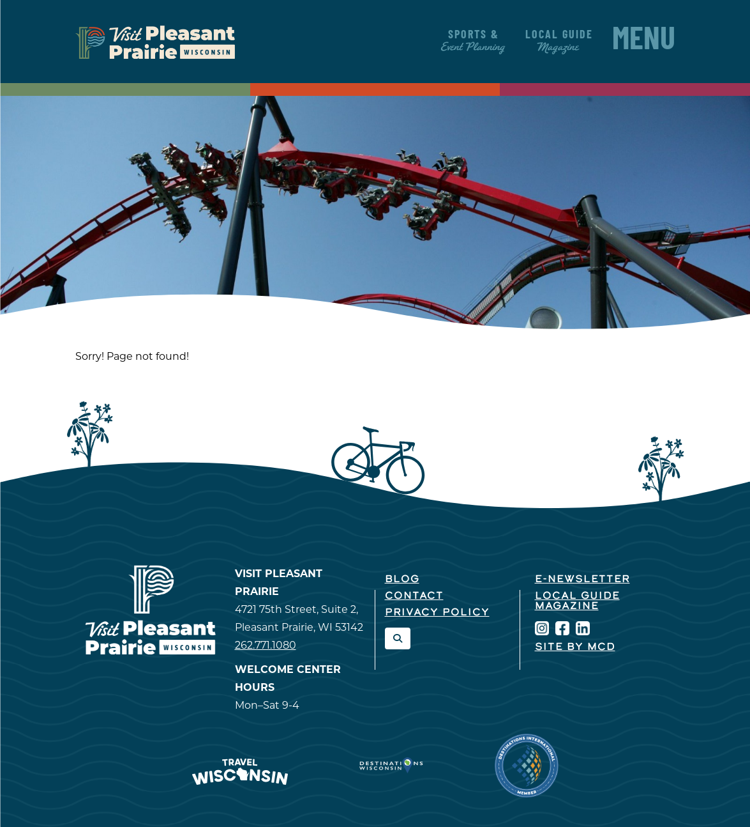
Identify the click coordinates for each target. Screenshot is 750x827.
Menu (643, 42)
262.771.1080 (265, 645)
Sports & (474, 41)
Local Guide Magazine (577, 601)
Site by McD (575, 647)
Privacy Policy (437, 613)
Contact (414, 596)
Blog (402, 580)
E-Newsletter (582, 580)
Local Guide (559, 41)
